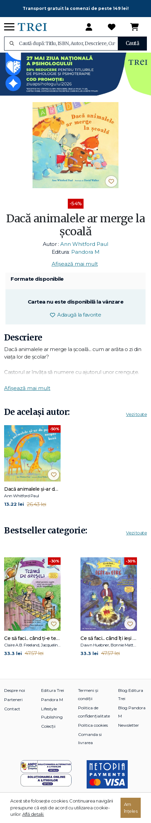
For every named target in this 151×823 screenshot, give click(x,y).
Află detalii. (33, 814)
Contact (12, 708)
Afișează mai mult (75, 264)
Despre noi (14, 690)
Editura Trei (52, 690)
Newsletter (128, 725)
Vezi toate (136, 414)
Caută (132, 43)
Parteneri (13, 699)
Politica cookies (93, 725)
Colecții (48, 726)
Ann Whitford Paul (84, 244)
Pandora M (85, 252)
